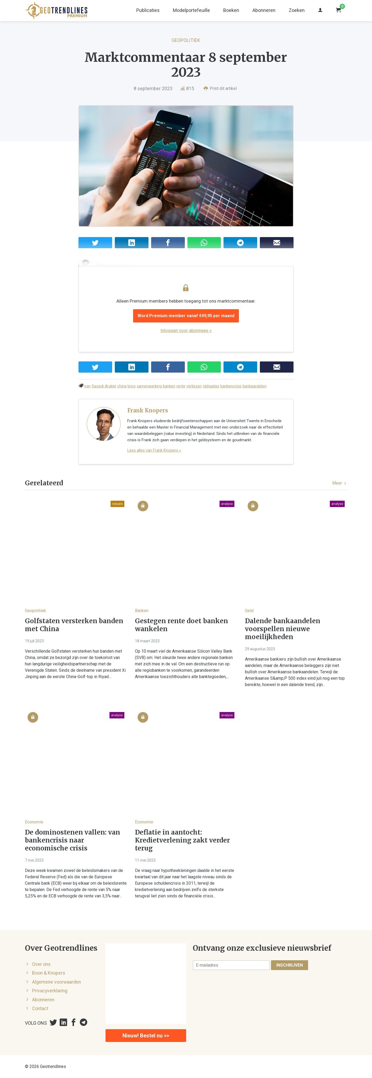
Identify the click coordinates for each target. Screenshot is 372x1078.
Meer (339, 483)
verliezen (194, 386)
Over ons (41, 964)
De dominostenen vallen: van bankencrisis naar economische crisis (72, 840)
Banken (141, 610)
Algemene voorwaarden (56, 982)
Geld (249, 610)
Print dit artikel (220, 88)
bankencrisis (231, 386)
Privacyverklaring (49, 990)
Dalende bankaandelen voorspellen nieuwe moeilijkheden (282, 629)
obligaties (211, 386)
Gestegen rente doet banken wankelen (181, 625)
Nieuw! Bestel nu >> (145, 1035)
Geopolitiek (186, 40)
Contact (40, 1008)
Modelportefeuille (191, 10)
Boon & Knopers (48, 973)
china (121, 386)
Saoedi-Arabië (104, 386)
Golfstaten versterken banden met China (74, 625)
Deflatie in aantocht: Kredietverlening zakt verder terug (182, 840)
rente (180, 386)
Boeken (231, 10)
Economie (34, 821)
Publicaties (148, 10)
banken (169, 386)
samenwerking (149, 386)
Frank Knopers (147, 410)
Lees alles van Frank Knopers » (154, 450)
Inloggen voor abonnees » (186, 330)
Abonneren (263, 10)
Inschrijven (289, 965)
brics (132, 386)
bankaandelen (254, 386)
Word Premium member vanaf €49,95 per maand (186, 315)
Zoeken (297, 10)
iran (87, 386)
